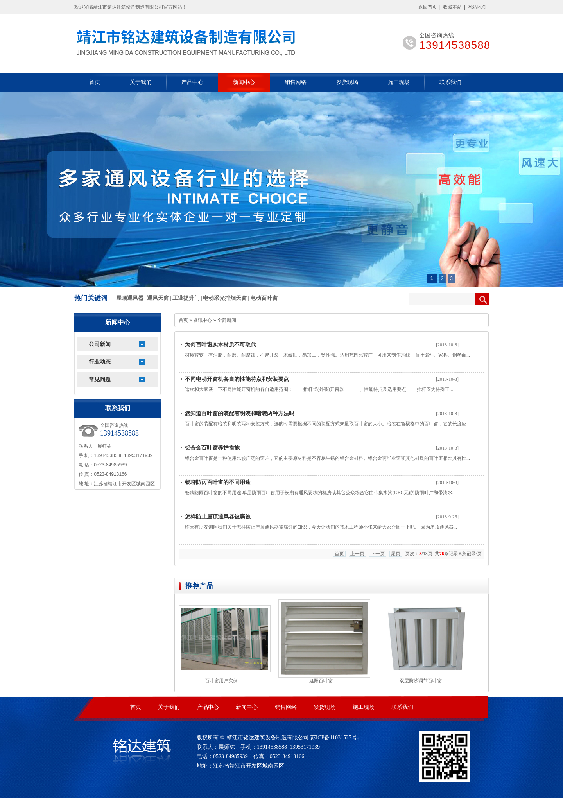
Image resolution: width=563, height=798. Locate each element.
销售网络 (296, 82)
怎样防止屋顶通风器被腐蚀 (218, 517)
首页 (94, 82)
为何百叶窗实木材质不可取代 (220, 345)
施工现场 (399, 82)
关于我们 (141, 82)
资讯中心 (202, 320)
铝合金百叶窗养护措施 (212, 448)
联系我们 (450, 82)
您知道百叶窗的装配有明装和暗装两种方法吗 (239, 413)
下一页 (378, 553)
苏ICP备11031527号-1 (336, 738)
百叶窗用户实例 (221, 680)
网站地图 (477, 7)
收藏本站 (452, 7)
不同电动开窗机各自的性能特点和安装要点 (237, 379)
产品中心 (192, 82)
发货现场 (347, 82)
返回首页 (427, 7)
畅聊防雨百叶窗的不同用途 (218, 482)
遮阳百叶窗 (321, 680)
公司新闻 (100, 344)
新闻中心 (244, 82)
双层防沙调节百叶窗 (421, 680)
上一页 (357, 553)
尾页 (395, 553)
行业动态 (100, 362)
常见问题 (100, 379)
